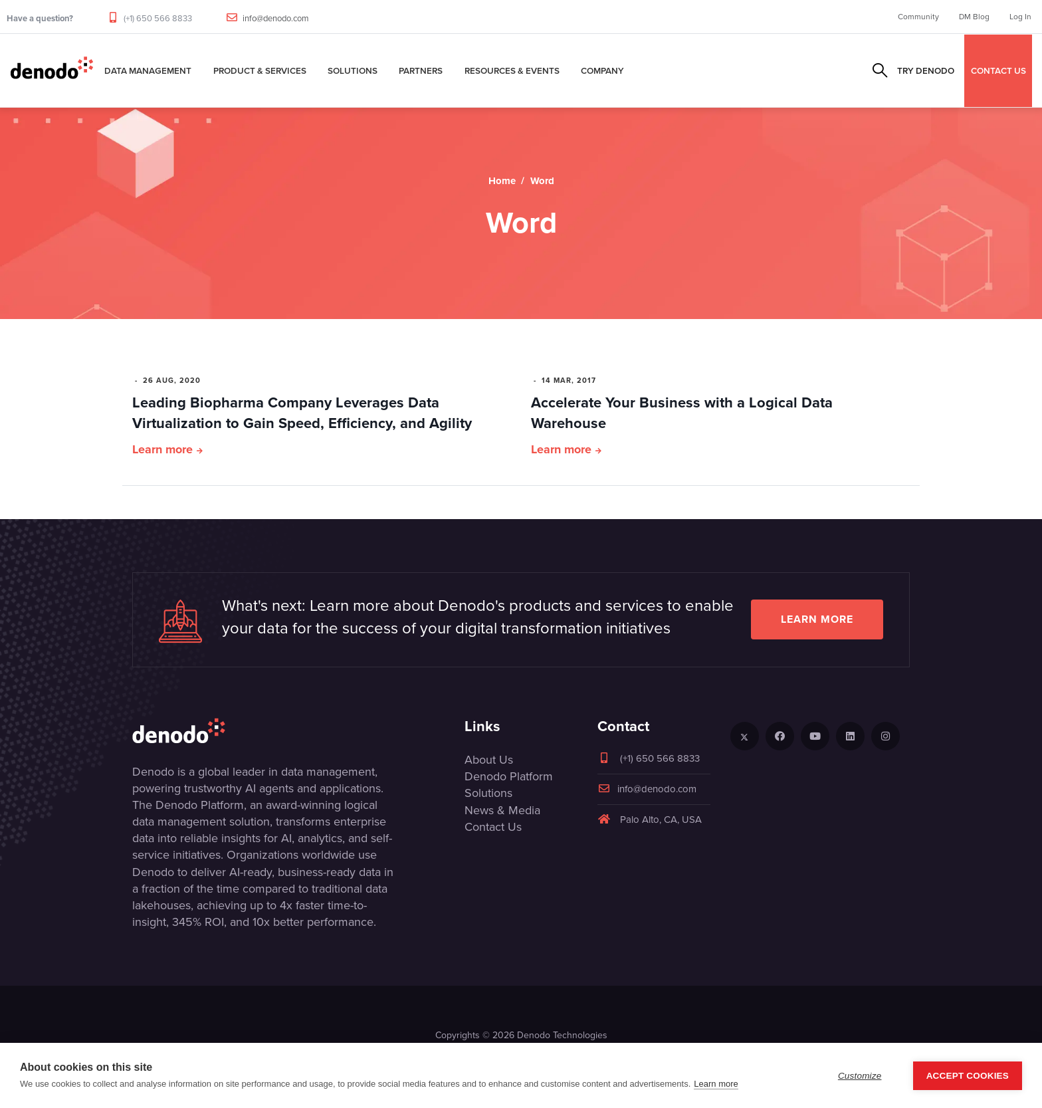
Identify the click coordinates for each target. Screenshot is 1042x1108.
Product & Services (259, 70)
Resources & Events (512, 70)
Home (502, 180)
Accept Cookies (967, 1076)
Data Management (147, 70)
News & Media (502, 810)
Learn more (162, 449)
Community (918, 17)
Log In (1020, 17)
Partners (421, 70)
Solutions (352, 70)
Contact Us (493, 826)
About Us (489, 759)
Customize (860, 1076)
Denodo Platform (509, 776)
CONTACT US (998, 70)
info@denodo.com (276, 18)
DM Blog (974, 17)
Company (602, 70)
